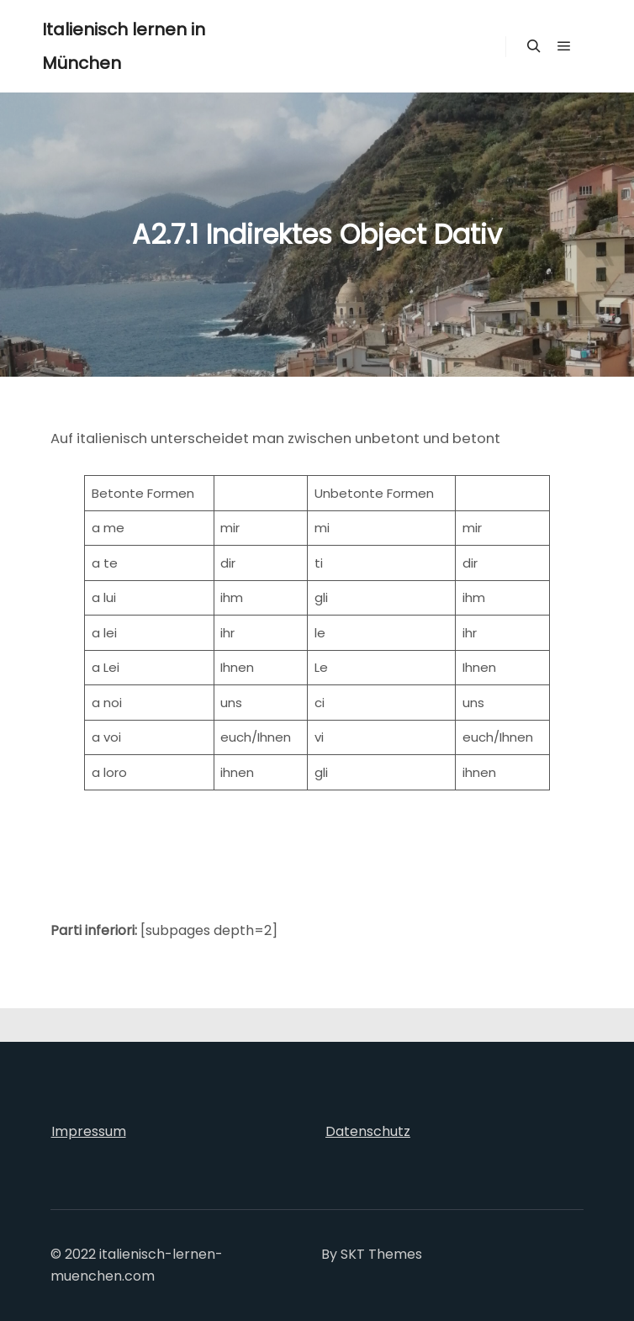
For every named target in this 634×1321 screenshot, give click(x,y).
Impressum (88, 1131)
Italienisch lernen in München (123, 46)
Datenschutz (367, 1131)
